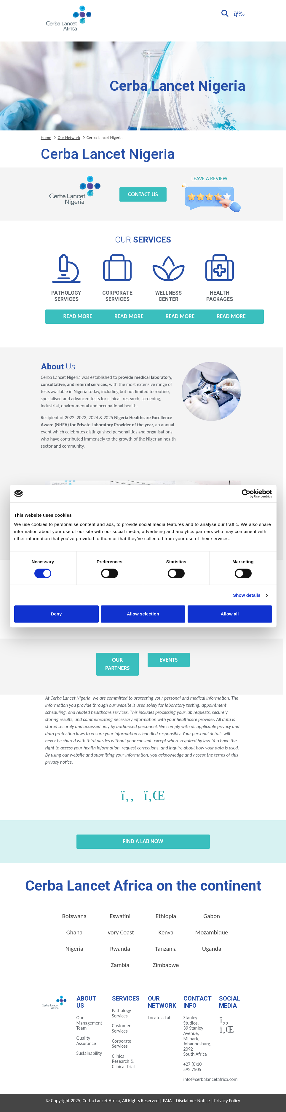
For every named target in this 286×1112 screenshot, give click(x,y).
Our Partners (117, 664)
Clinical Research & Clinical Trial (123, 1061)
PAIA (167, 1100)
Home (46, 137)
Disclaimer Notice (193, 1100)
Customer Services (121, 1028)
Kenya (166, 932)
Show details (247, 595)
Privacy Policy (227, 1100)
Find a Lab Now (143, 841)
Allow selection (143, 613)
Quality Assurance (86, 1040)
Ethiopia (166, 916)
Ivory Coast (120, 932)
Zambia (120, 965)
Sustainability (89, 1053)
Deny (56, 613)
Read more (77, 316)
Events (168, 659)
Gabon (211, 916)
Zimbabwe (166, 965)
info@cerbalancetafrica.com (210, 1079)
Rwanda (120, 949)
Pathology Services (121, 1013)
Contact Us (143, 194)
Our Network (68, 137)
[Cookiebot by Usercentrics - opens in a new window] (246, 493)
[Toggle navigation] (238, 13)
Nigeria (74, 949)
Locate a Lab (160, 1017)
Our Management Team (89, 1023)
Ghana (74, 932)
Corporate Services (121, 1043)
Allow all (230, 613)
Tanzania (166, 949)
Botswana (74, 916)
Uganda (211, 949)
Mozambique (211, 932)
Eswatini (120, 916)
